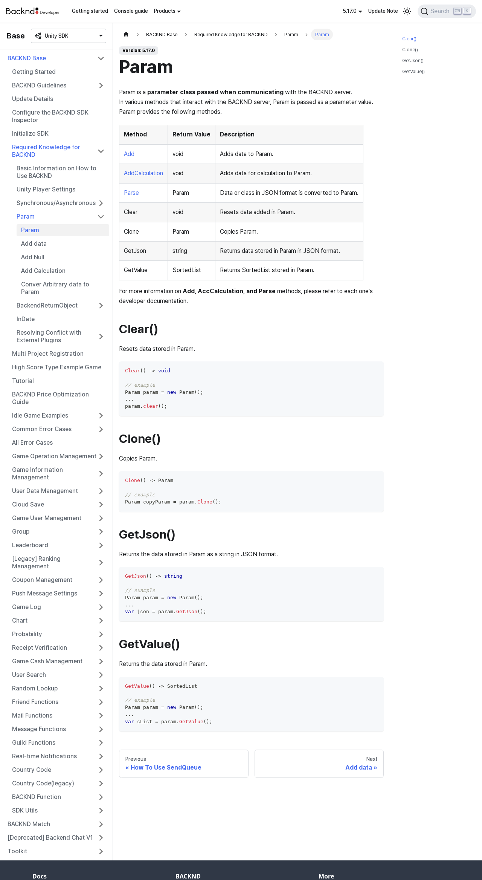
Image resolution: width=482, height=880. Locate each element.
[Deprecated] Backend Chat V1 (50, 837)
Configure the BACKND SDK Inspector (50, 116)
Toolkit (17, 851)
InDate (26, 319)
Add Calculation (43, 270)
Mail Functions (32, 715)
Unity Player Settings (46, 189)
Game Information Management (37, 473)
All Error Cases (32, 442)
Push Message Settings (44, 593)
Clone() (410, 49)
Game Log (26, 607)
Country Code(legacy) (43, 783)
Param (26, 216)
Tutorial (23, 380)
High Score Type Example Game (56, 367)
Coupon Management (42, 579)
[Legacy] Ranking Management (36, 562)
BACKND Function (36, 796)
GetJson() (413, 60)
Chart (19, 620)
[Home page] (126, 34)
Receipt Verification (39, 647)
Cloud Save (28, 504)
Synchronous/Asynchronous (56, 203)
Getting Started (34, 71)
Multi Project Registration (48, 353)
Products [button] (164, 11)
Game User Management (46, 518)
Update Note (383, 11)
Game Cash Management (47, 661)
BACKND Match (29, 824)
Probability (27, 634)
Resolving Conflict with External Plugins (49, 336)
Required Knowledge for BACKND (46, 151)
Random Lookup (35, 688)
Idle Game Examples (40, 415)
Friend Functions (35, 702)
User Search (29, 674)
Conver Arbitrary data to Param (55, 288)
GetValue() (413, 71)
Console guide (131, 11)
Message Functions (39, 729)
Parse (131, 192)
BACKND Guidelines (39, 85)
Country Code (31, 769)
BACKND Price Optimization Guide (50, 398)
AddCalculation (143, 173)
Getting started (90, 11)
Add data (34, 243)
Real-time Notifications (44, 756)
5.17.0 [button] (350, 11)
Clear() (409, 38)
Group (20, 531)
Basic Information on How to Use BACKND (56, 172)
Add (129, 154)
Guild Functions (33, 742)
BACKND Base (27, 58)
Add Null (32, 257)
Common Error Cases (42, 429)
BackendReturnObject (47, 305)
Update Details (32, 99)
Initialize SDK (30, 133)
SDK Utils (25, 810)
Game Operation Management (54, 456)
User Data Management (45, 490)
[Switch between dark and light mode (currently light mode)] (407, 11)
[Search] (447, 11)
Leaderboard (30, 545)
